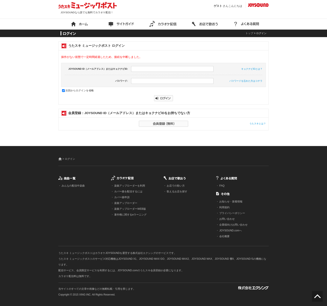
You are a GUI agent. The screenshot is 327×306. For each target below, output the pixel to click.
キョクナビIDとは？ (251, 69)
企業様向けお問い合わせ (233, 224)
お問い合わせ (227, 218)
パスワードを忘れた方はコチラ (245, 81)
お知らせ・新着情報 (230, 201)
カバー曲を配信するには (128, 191)
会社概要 (224, 236)
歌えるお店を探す (176, 191)
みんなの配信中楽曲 (73, 185)
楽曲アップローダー (125, 203)
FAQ (221, 185)
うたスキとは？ (257, 123)
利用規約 (224, 207)
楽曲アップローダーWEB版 (130, 208)
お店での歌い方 (175, 185)
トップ (249, 33)
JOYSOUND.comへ (230, 230)
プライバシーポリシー (232, 213)
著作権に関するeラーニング (130, 214)
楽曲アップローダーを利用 (129, 185)
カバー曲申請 (122, 197)
